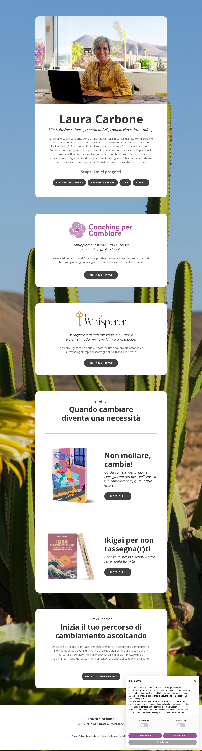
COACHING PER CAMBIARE (68, 182)
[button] (195, 681)
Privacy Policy (78, 737)
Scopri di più (118, 496)
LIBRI (125, 182)
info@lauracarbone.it (112, 725)
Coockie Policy (93, 737)
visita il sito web (101, 275)
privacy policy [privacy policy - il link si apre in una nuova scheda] (174, 690)
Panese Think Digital (121, 737)
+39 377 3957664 (85, 725)
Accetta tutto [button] (180, 735)
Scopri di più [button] (163, 742)
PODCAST (142, 182)
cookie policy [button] (138, 699)
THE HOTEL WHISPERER (102, 182)
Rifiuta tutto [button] (145, 735)
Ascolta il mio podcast (101, 677)
